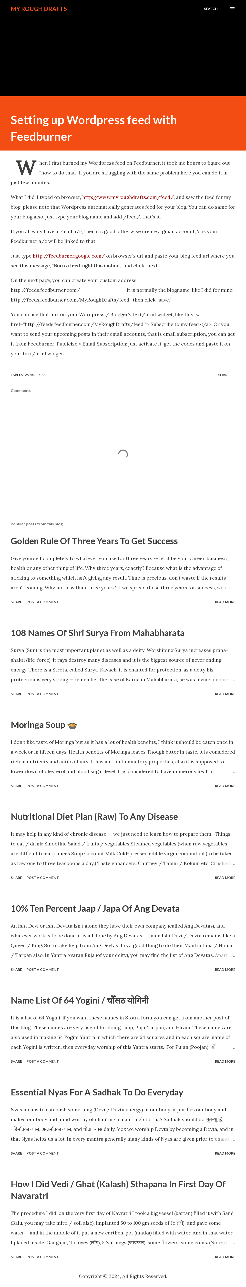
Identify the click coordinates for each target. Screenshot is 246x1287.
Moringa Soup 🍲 (44, 724)
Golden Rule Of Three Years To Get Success (94, 540)
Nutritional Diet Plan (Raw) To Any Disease (94, 816)
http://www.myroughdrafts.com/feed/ (128, 197)
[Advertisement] (123, 52)
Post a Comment (43, 602)
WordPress (35, 375)
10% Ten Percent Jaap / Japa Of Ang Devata (95, 908)
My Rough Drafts (39, 8)
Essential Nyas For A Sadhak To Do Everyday (97, 1092)
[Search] (211, 9)
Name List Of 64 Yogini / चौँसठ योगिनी (80, 1000)
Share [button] (223, 375)
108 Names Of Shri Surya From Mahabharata (98, 632)
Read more (225, 602)
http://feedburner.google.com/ (69, 256)
